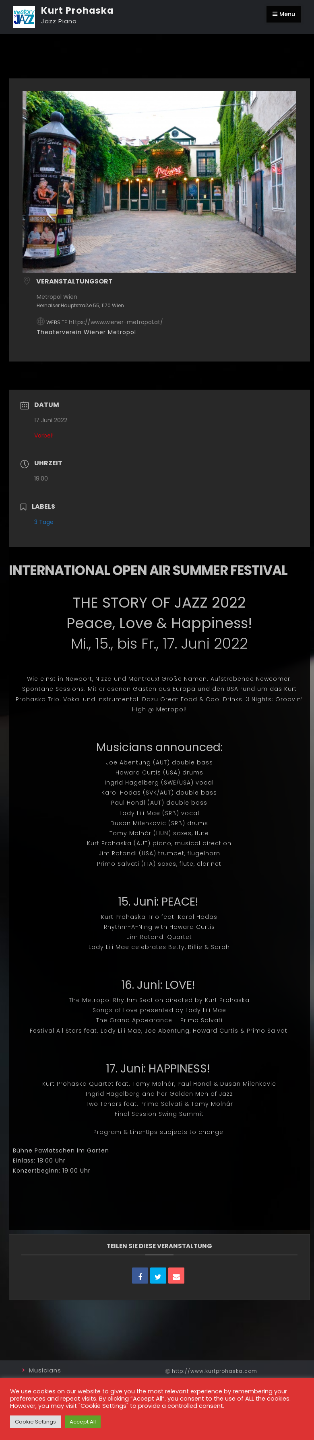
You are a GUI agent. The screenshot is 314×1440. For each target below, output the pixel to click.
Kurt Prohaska (77, 10)
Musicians (45, 1370)
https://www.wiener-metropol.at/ (116, 322)
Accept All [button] (83, 1422)
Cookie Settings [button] (35, 1422)
